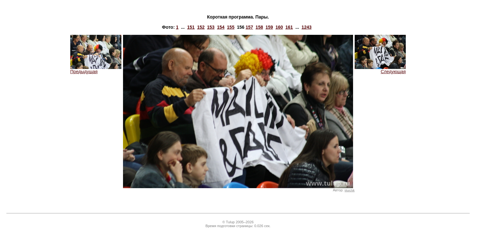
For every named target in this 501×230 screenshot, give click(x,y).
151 (191, 27)
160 (279, 27)
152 (200, 27)
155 (230, 27)
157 (249, 27)
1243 (307, 27)
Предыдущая (95, 69)
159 (269, 27)
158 (259, 27)
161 (289, 27)
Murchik (349, 190)
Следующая (380, 69)
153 (210, 27)
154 (220, 27)
